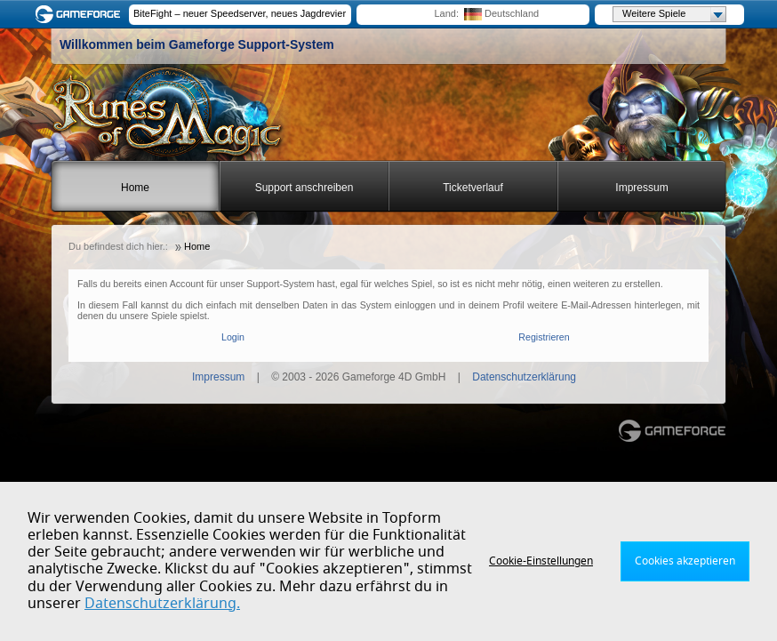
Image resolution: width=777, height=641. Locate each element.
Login (232, 337)
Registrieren (543, 337)
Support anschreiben (304, 187)
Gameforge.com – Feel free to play (81, 14)
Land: (446, 13)
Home (135, 187)
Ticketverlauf (473, 187)
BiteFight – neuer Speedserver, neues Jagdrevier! (240, 13)
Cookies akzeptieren (685, 561)
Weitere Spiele (673, 14)
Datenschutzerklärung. (162, 603)
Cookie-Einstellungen (541, 561)
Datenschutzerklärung (524, 377)
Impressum (641, 187)
